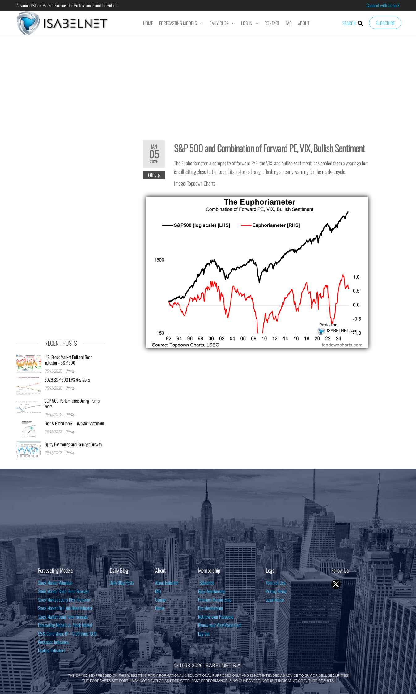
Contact (272, 22)
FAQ (289, 22)
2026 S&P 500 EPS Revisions (67, 379)
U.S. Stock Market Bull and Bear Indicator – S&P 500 (68, 359)
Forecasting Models (178, 22)
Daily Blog (219, 22)
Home (148, 22)
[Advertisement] (208, 84)
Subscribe (385, 22)
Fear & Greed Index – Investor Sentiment (74, 423)
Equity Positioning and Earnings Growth (73, 444)
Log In (246, 22)
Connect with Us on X (383, 5)
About (303, 22)
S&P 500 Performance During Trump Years (71, 403)
